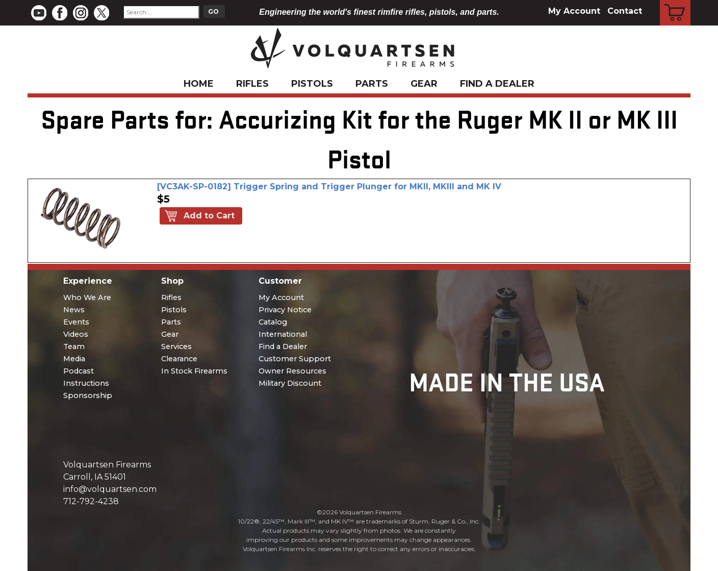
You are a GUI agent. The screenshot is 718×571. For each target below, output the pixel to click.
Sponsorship (87, 395)
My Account (574, 11)
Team (74, 346)
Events (76, 322)
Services (176, 346)
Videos (75, 334)
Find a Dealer (497, 83)
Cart (675, 1)
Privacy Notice (285, 309)
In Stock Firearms (194, 371)
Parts (371, 83)
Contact (624, 11)
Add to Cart (209, 215)
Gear (424, 83)
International (283, 334)
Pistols (312, 83)
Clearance (179, 358)
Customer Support (295, 358)
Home (199, 83)
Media (74, 358)
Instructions (86, 383)
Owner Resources (292, 371)
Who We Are (87, 297)
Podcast (78, 371)
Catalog (273, 322)
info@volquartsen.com (110, 489)
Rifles (252, 83)
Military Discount (290, 383)
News (74, 309)
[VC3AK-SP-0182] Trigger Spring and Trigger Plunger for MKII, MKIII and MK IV (329, 186)
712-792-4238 (91, 501)
